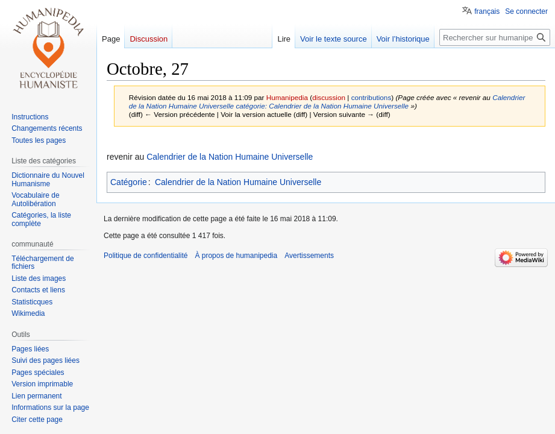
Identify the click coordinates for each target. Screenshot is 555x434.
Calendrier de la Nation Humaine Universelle (229, 157)
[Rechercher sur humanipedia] (494, 37)
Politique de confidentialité (145, 255)
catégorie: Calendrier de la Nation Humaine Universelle (322, 106)
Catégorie (128, 182)
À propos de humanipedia (236, 255)
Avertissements (309, 255)
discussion (328, 97)
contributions (371, 97)
